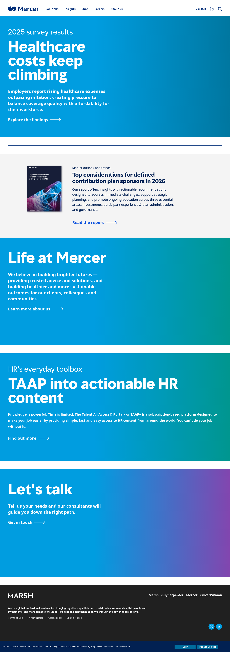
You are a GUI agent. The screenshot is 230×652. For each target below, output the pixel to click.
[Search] (220, 9)
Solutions (52, 9)
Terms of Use (15, 618)
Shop (85, 9)
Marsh (154, 595)
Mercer (192, 595)
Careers (99, 9)
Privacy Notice (35, 618)
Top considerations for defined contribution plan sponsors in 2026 (118, 178)
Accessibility (55, 618)
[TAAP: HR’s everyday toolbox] (115, 438)
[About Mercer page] (35, 309)
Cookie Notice (74, 618)
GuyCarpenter (172, 595)
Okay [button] (185, 646)
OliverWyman (211, 595)
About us (117, 9)
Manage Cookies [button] (207, 646)
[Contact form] (26, 522)
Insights (70, 9)
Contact (201, 8)
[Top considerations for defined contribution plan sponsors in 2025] (44, 189)
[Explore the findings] (34, 119)
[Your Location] (212, 9)
